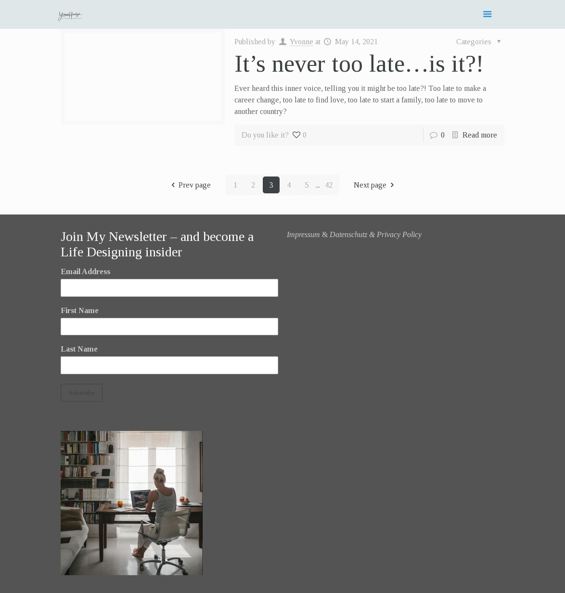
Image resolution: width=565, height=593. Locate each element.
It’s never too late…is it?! (359, 63)
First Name (80, 310)
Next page (375, 185)
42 (329, 185)
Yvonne (301, 42)
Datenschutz (348, 234)
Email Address (85, 271)
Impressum (303, 234)
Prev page (189, 185)
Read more (479, 135)
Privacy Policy (399, 234)
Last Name (79, 349)
